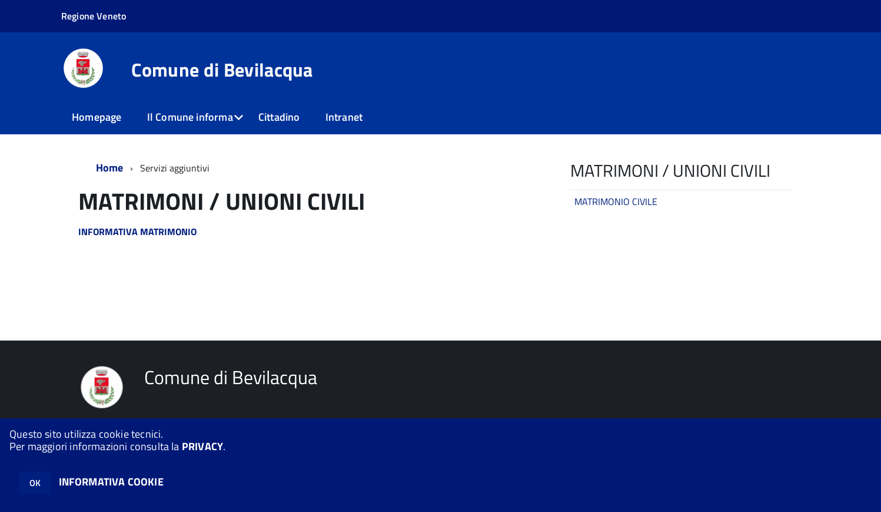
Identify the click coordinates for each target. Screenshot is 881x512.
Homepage (96, 117)
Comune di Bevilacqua (221, 69)
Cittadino (279, 117)
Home (110, 168)
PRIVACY (202, 446)
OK (35, 483)
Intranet (344, 117)
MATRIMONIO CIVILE (615, 201)
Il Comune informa (190, 117)
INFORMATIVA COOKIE (111, 482)
